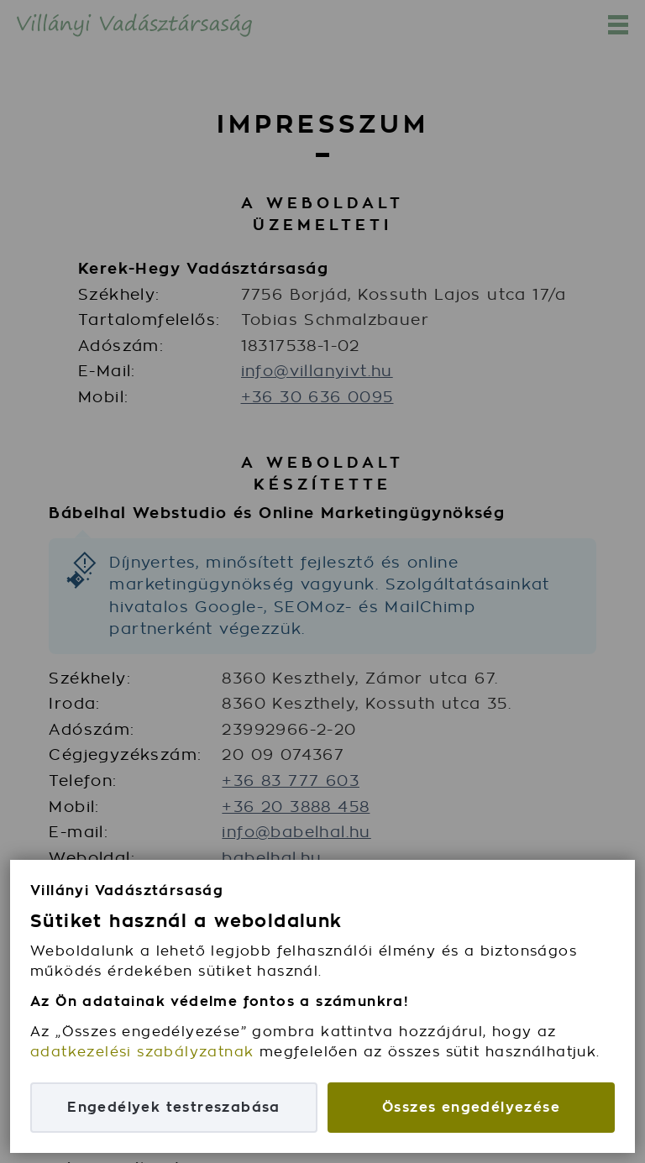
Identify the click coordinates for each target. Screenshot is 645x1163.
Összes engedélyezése (471, 1107)
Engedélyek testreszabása (174, 1107)
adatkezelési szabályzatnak (142, 1052)
